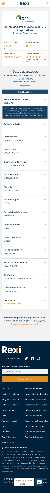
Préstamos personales (35, 399)
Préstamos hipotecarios (36, 410)
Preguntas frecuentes (12, 399)
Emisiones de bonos (34, 426)
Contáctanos (8, 410)
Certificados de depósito (36, 394)
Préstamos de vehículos (36, 405)
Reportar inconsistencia (23, 324)
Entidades (6, 432)
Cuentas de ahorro (33, 416)
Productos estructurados (36, 421)
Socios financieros (10, 394)
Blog (4, 426)
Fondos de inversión (34, 437)
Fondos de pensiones (35, 432)
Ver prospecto (12, 303)
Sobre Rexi (7, 389)
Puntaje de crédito (10, 421)
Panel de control (9, 437)
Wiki (4, 416)
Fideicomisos (8, 442)
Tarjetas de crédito (33, 389)
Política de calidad (10, 405)
